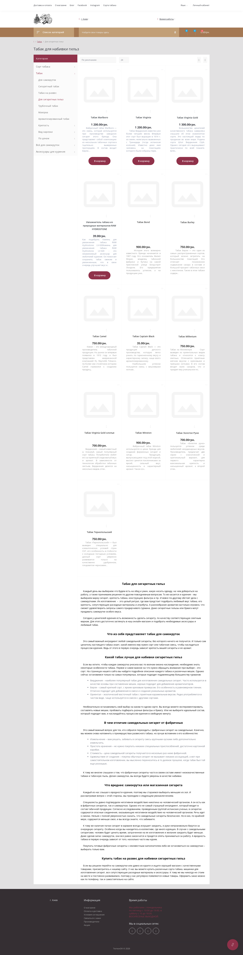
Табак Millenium (187, 336)
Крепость (43, 125)
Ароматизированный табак (53, 118)
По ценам (43, 138)
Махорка (43, 112)
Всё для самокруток (47, 144)
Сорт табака (43, 66)
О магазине (60, 5)
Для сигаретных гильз (51, 99)
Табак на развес (47, 92)
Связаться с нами (92, 918)
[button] (84, 19)
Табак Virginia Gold (187, 117)
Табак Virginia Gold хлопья (99, 432)
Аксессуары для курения (50, 151)
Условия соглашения (94, 914)
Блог (72, 5)
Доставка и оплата (43, 5)
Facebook (82, 5)
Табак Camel (99, 336)
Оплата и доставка (93, 911)
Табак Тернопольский (99, 532)
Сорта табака (109, 5)
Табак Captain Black (143, 336)
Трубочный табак (48, 105)
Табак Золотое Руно (187, 432)
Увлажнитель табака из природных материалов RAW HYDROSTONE (99, 226)
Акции (87, 925)
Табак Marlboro (99, 117)
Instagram (95, 5)
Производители (91, 921)
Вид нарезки (45, 131)
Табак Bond (143, 222)
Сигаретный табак (48, 86)
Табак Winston (143, 432)
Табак (39, 41)
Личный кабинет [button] (201, 5)
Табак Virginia (143, 117)
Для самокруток (47, 79)
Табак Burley (187, 222)
